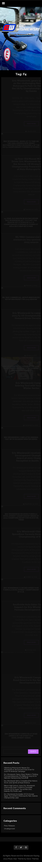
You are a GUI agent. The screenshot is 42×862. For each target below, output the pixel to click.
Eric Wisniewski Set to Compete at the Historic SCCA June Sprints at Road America (20, 782)
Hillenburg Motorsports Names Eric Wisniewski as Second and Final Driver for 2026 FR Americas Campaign (19, 769)
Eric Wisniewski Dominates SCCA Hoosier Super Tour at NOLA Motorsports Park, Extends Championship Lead (21, 796)
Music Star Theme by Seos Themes (23, 859)
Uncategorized (9, 829)
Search (33, 751)
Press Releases (9, 826)
